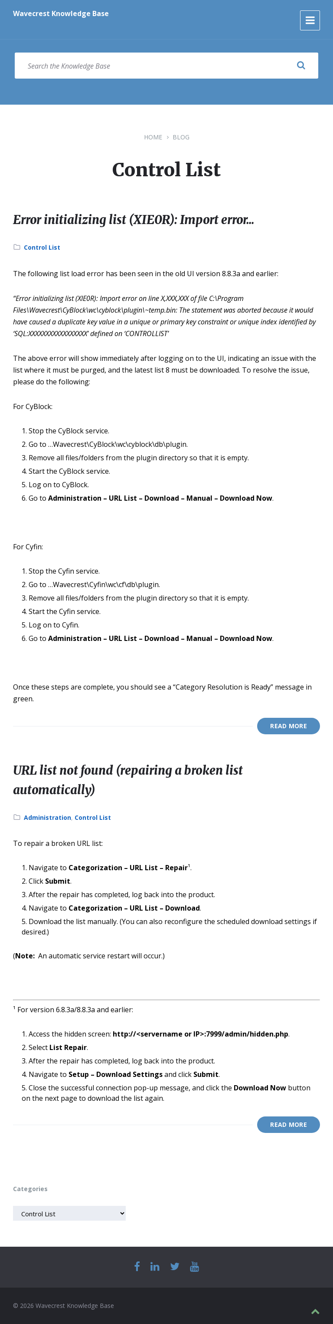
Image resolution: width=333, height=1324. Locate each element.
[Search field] (166, 66)
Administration (47, 817)
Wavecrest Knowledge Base (61, 13)
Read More (288, 726)
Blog (181, 137)
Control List (42, 247)
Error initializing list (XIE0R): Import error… (146, 219)
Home (153, 137)
